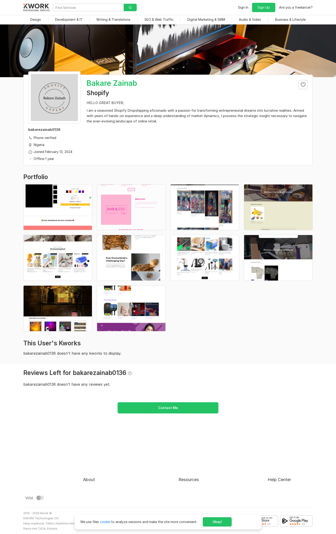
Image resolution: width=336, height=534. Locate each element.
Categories (187, 473)
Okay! (217, 522)
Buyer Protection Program (103, 464)
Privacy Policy (94, 481)
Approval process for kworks (290, 456)
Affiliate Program (191, 481)
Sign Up (264, 7)
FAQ (271, 464)
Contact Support (281, 473)
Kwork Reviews (189, 489)
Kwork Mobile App (192, 498)
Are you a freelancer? (296, 7)
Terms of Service (96, 473)
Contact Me (168, 408)
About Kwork (93, 456)
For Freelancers (190, 456)
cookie (105, 522)
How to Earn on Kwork (195, 464)
